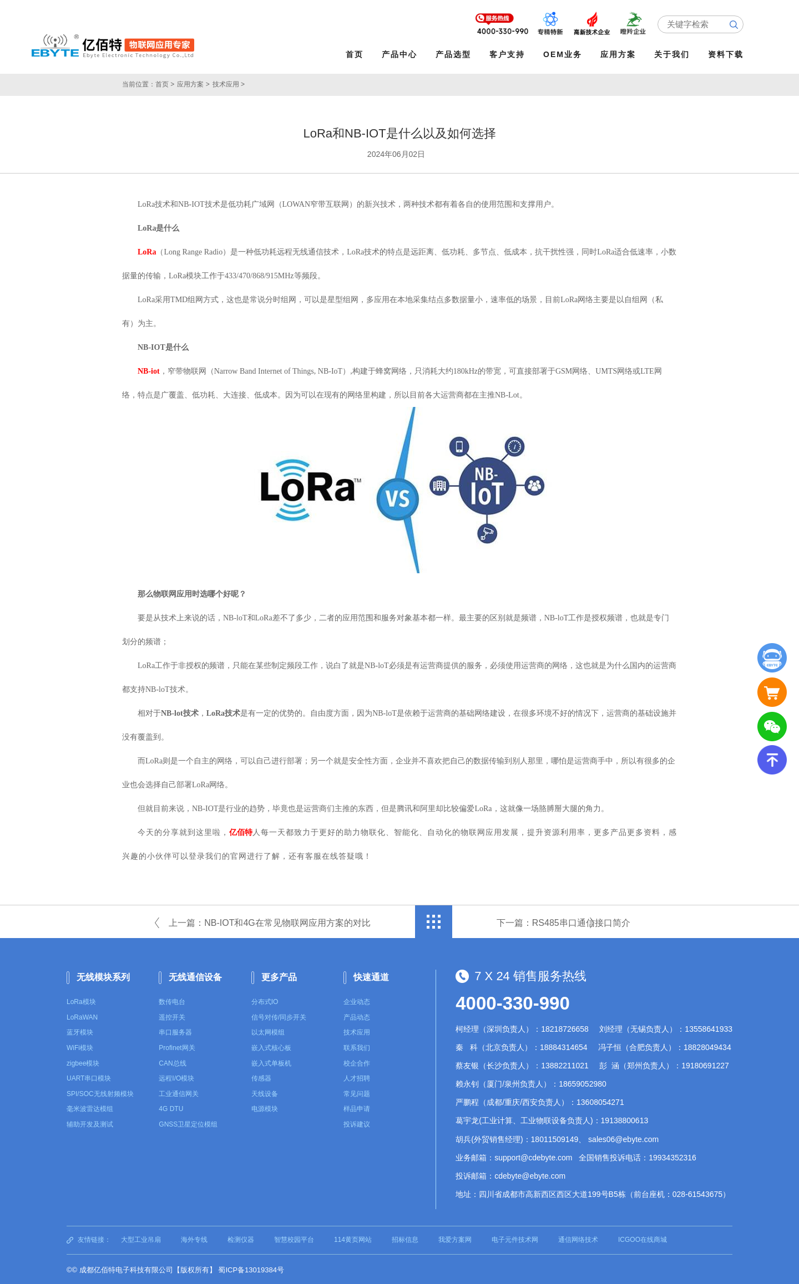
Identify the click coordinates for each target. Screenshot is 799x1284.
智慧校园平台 (294, 1238)
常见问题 (356, 1093)
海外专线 (194, 1238)
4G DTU (171, 1108)
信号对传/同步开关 (278, 1016)
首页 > (164, 83)
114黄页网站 (353, 1238)
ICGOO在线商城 (642, 1238)
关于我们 (673, 54)
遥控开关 (172, 1016)
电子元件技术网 (515, 1238)
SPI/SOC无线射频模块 (100, 1093)
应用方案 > (193, 83)
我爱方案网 (455, 1238)
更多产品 (279, 975)
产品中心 (401, 54)
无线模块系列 (103, 975)
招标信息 (405, 1238)
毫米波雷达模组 (90, 1108)
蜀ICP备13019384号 (251, 1269)
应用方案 (620, 54)
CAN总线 (172, 1062)
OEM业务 (564, 54)
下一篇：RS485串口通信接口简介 (563, 921)
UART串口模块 (89, 1077)
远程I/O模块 (176, 1077)
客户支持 (509, 54)
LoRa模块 (81, 1001)
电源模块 (264, 1108)
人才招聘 (356, 1077)
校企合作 (356, 1062)
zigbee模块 (83, 1062)
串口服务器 (175, 1031)
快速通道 (371, 975)
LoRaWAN (82, 1016)
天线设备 (264, 1093)
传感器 (261, 1077)
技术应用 (356, 1031)
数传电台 (172, 1001)
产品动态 (356, 1016)
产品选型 (455, 54)
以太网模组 (268, 1031)
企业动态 (356, 1001)
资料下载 (727, 54)
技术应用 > (229, 83)
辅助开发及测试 (90, 1123)
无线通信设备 (195, 975)
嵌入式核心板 (271, 1047)
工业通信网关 (179, 1093)
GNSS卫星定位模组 (188, 1123)
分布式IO (265, 1001)
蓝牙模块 (80, 1031)
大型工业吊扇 (141, 1238)
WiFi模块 (80, 1047)
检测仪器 (240, 1238)
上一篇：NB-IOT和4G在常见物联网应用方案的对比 (270, 921)
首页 (356, 54)
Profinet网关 (177, 1047)
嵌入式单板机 (271, 1062)
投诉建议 (356, 1123)
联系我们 (356, 1047)
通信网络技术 (578, 1238)
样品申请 (356, 1108)
